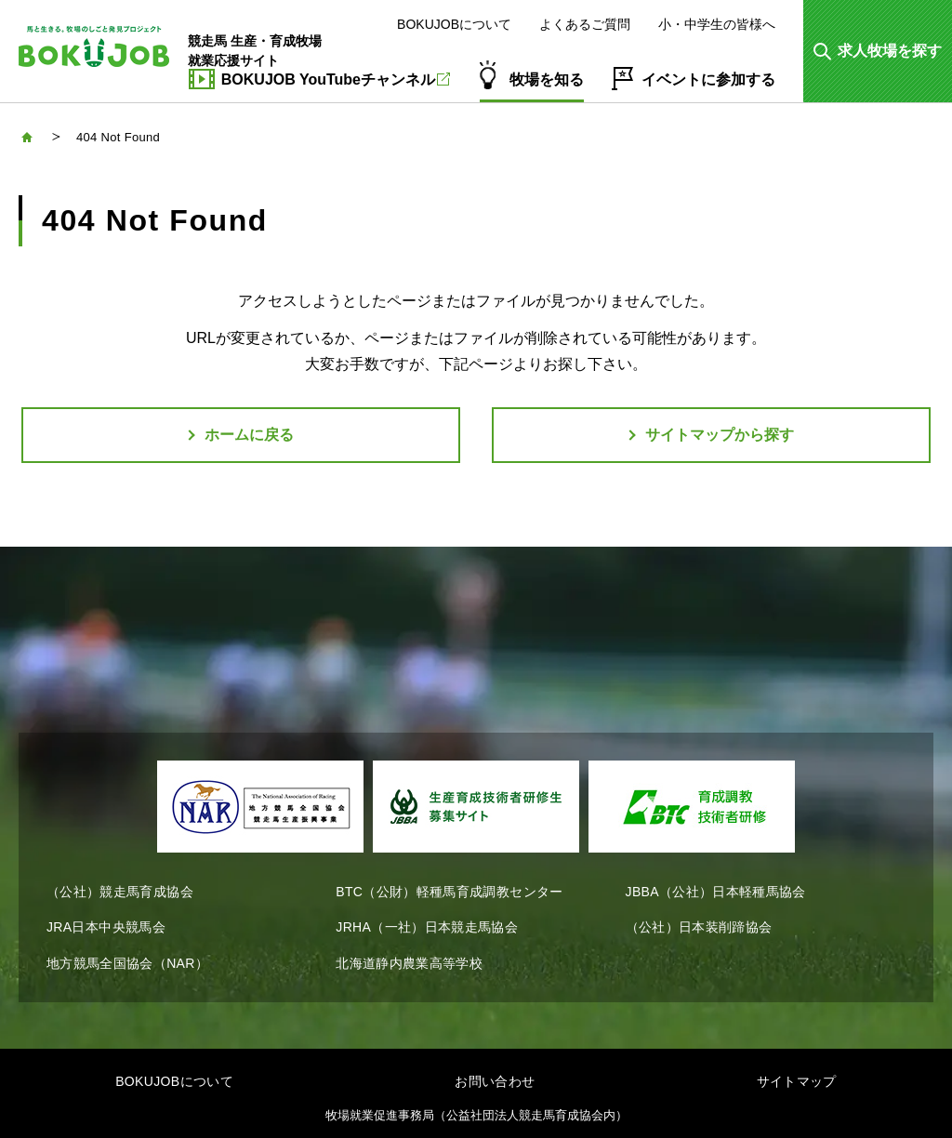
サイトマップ (797, 1081)
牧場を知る (546, 79)
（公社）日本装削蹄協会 (699, 927)
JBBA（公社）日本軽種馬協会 (716, 891)
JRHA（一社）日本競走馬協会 (427, 927)
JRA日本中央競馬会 (105, 927)
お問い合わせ (495, 1081)
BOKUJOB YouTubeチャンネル (335, 79)
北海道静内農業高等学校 (409, 963)
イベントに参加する (708, 79)
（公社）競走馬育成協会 (119, 891)
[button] (877, 51)
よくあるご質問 (584, 24)
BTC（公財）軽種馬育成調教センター (449, 891)
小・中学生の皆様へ (716, 24)
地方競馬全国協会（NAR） (127, 963)
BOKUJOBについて (454, 24)
